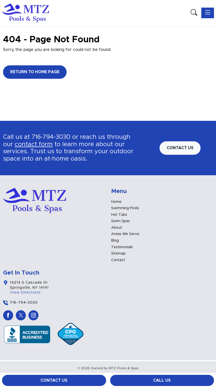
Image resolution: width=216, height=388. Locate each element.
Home (116, 202)
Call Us (162, 380)
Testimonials (122, 247)
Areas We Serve (125, 234)
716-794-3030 (51, 137)
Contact (118, 260)
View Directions (25, 292)
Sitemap (118, 253)
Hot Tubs (119, 215)
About (116, 227)
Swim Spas (120, 221)
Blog (115, 240)
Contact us (180, 148)
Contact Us (54, 380)
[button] (194, 13)
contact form (34, 144)
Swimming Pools (125, 208)
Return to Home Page (35, 72)
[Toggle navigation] (207, 13)
